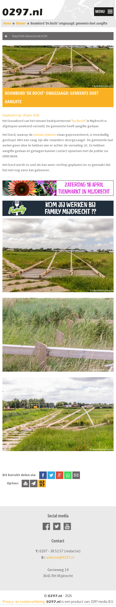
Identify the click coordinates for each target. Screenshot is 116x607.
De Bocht (78, 121)
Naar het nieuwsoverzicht (29, 36)
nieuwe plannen (44, 134)
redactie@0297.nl (59, 557)
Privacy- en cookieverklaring (23, 601)
